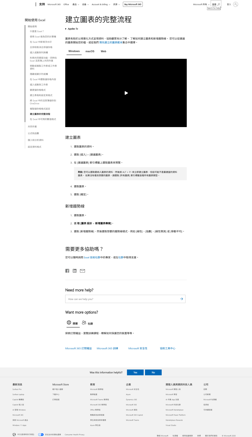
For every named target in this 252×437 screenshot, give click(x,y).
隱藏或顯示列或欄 (39, 74)
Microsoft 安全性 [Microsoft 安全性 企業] (132, 389)
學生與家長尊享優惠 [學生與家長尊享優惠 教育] (98, 420)
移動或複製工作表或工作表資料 (43, 67)
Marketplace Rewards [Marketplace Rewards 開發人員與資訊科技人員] (174, 420)
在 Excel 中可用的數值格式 (43, 119)
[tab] (74, 51)
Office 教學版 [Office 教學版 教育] (95, 410)
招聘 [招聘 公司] (205, 389)
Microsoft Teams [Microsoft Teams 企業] (132, 420)
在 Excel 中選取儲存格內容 (43, 79)
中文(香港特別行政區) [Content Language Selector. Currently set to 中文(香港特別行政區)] (25, 434)
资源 (118, 4)
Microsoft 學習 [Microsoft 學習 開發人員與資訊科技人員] (171, 394)
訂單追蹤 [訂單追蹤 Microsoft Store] (55, 399)
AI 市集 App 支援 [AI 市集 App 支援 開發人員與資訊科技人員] (172, 399)
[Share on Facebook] (67, 270)
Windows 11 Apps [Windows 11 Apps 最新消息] (19, 425)
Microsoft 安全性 (137, 348)
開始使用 (32, 26)
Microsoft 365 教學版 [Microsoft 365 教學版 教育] (98, 404)
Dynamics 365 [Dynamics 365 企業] (131, 399)
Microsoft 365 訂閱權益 (78, 348)
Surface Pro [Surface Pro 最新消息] (17, 389)
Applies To (73, 28)
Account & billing (102, 4)
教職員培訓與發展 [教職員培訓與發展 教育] (97, 415)
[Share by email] (81, 270)
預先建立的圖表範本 (110, 42)
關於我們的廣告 (211, 435)
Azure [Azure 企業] (128, 394)
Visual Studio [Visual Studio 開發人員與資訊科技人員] (171, 425)
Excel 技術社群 (92, 257)
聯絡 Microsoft (162, 435)
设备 (86, 4)
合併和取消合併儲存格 (41, 47)
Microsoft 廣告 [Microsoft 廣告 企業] (131, 410)
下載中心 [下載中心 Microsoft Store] (55, 394)
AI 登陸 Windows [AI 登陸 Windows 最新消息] (19, 410)
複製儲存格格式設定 (40, 108)
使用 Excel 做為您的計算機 (43, 36)
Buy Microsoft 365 (136, 4)
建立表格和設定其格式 (41, 95)
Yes (135, 372)
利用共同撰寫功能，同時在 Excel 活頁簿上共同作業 (43, 59)
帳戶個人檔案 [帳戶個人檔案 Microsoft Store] (57, 389)
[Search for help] (216, 4)
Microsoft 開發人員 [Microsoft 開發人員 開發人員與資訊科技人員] (173, 389)
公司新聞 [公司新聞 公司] (207, 394)
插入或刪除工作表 (39, 84)
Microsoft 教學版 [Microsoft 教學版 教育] (96, 389)
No (153, 372)
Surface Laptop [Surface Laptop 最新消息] (18, 394)
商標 (199, 435)
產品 (76, 4)
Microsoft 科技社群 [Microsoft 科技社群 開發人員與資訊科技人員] (173, 404)
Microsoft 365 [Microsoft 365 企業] (131, 404)
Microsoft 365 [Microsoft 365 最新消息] (18, 415)
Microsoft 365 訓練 (107, 348)
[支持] (41, 4)
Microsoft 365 (54, 4)
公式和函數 (33, 133)
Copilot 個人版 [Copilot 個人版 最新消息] (18, 404)
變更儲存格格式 (38, 90)
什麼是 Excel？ (37, 31)
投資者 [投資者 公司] (206, 404)
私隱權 (175, 435)
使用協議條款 (187, 435)
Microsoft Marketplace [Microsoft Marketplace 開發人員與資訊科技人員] (174, 410)
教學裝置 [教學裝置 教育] (93, 394)
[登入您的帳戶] (232, 4)
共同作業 (32, 126)
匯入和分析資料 (36, 140)
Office (67, 4)
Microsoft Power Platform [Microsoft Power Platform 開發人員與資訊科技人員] (175, 415)
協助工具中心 (167, 348)
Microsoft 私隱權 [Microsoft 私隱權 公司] (210, 399)
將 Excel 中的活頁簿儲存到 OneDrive (43, 102)
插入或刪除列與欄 (39, 52)
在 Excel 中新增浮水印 (41, 41)
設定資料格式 (34, 146)
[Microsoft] (24, 4)
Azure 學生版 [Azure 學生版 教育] (95, 425)
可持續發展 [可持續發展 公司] (207, 410)
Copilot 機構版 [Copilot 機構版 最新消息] (18, 399)
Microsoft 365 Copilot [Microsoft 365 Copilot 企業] (134, 415)
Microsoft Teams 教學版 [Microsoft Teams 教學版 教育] (99, 399)
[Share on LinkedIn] (73, 270)
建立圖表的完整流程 (40, 114)
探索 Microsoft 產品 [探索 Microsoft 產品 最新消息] (20, 420)
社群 (120, 257)
